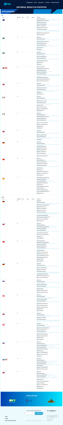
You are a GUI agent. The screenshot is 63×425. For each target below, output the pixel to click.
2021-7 (49, 115)
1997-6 (59, 203)
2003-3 (44, 170)
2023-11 (45, 297)
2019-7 (51, 115)
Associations (41, 2)
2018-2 (44, 50)
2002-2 (41, 31)
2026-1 (38, 39)
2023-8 (45, 241)
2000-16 (48, 75)
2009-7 (55, 282)
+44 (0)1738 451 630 (51, 417)
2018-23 (38, 74)
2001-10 (49, 104)
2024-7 (40, 231)
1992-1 (37, 270)
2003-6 (40, 283)
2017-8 (53, 103)
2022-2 (40, 224)
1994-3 (59, 144)
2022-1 (46, 39)
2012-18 (42, 178)
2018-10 (42, 295)
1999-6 (37, 107)
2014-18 (38, 78)
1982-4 (49, 316)
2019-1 (50, 39)
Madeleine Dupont (4, 294)
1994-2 (52, 213)
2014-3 (38, 178)
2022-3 (45, 103)
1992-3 (54, 213)
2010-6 (44, 46)
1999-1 (56, 320)
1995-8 (53, 19)
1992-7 (37, 26)
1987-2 (47, 204)
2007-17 (55, 74)
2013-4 (38, 221)
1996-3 (48, 213)
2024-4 (40, 150)
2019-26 (40, 23)
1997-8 (51, 75)
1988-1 (45, 204)
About (6, 416)
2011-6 (37, 144)
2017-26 (43, 23)
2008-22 (49, 178)
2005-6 (42, 229)
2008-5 (51, 30)
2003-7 (40, 109)
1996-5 (37, 88)
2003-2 (38, 31)
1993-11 (57, 75)
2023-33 (38, 71)
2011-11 (42, 78)
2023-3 (42, 231)
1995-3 (57, 144)
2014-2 (38, 40)
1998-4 (55, 315)
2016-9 (48, 227)
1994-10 (55, 19)
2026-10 (38, 159)
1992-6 (60, 19)
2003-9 (53, 346)
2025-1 (38, 117)
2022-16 (40, 71)
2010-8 (42, 159)
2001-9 (44, 283)
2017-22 (48, 71)
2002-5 (42, 109)
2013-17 (45, 74)
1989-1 (37, 214)
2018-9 (42, 97)
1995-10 (38, 67)
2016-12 (56, 248)
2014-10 (38, 216)
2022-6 (38, 84)
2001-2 (42, 336)
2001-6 (51, 144)
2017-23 (38, 69)
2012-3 (42, 30)
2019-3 (38, 356)
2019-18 (42, 117)
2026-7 (38, 295)
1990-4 (58, 213)
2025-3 (38, 170)
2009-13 (46, 190)
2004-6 (40, 330)
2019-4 (40, 50)
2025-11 (40, 241)
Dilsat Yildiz (4, 240)
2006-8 (40, 142)
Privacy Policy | (50, 419)
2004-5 (47, 104)
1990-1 (45, 316)
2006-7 (44, 97)
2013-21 (40, 178)
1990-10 (40, 145)
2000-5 (51, 91)
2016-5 (38, 123)
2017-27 (52, 243)
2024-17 (40, 243)
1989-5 (40, 135)
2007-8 (55, 133)
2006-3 (57, 133)
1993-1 (59, 31)
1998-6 (58, 320)
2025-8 (38, 28)
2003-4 (44, 315)
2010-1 (55, 90)
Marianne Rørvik (4, 371)
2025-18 (38, 243)
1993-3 (39, 316)
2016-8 (56, 297)
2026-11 (38, 297)
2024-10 (42, 241)
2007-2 (53, 30)
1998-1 (44, 213)
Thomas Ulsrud (4, 130)
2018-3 (51, 103)
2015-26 (50, 71)
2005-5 (38, 283)
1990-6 (37, 33)
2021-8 (46, 301)
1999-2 (47, 31)
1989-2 (47, 316)
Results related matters (10, 420)
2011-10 (38, 104)
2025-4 (38, 103)
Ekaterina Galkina (4, 358)
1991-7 (37, 145)
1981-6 (45, 214)
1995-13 (53, 75)
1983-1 (37, 276)
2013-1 (40, 40)
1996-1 (53, 31)
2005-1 (57, 30)
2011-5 (44, 212)
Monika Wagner (4, 263)
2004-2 (38, 109)
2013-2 (48, 90)
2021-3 (40, 42)
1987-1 (39, 214)
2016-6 (57, 39)
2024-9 (40, 374)
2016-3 (40, 282)
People (35, 2)
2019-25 (43, 71)
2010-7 (40, 144)
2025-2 (38, 187)
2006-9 (42, 19)
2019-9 (44, 180)
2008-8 (44, 144)
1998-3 (49, 31)
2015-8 (57, 103)
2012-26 (47, 74)
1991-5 (41, 204)
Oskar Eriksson (4, 37)
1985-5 (52, 204)
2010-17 (50, 74)
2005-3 (49, 144)
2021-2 (38, 111)
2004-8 (51, 298)
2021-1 (48, 39)
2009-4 (48, 30)
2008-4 (50, 212)
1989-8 (37, 76)
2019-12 (49, 248)
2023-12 (43, 243)
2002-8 (42, 285)
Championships (30, 2)
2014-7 (38, 212)
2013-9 (38, 183)
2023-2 (40, 180)
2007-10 (40, 19)
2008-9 (46, 203)
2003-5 (44, 91)
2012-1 (40, 46)
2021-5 (40, 117)
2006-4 (38, 162)
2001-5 (53, 203)
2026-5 (38, 115)
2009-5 (44, 216)
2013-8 (40, 212)
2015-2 (40, 133)
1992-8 (40, 88)
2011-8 (42, 190)
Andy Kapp (3, 141)
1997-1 (51, 31)
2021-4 (38, 90)
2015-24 (51, 180)
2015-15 (58, 248)
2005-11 (57, 212)
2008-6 (38, 19)
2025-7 (38, 42)
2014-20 (43, 69)
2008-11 (55, 377)
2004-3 (45, 320)
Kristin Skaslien (4, 223)
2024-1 (42, 39)
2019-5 (49, 103)
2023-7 (42, 301)
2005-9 (45, 104)
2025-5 (40, 39)
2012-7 (40, 190)
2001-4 (49, 91)
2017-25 (40, 207)
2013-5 (38, 46)
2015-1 (59, 39)
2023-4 (42, 103)
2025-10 (40, 115)
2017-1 (40, 111)
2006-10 (57, 74)
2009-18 (52, 74)
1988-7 (37, 152)
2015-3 (44, 90)
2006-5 (44, 55)
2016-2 (42, 90)
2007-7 (52, 212)
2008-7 (50, 364)
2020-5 (40, 387)
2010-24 (45, 78)
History (6, 418)
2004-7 (40, 101)
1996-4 (37, 204)
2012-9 (44, 119)
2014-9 (38, 342)
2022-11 (47, 241)
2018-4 (42, 140)
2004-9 (39, 75)
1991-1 (56, 213)
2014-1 (42, 133)
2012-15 (42, 249)
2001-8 (49, 315)
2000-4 (40, 213)
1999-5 (59, 133)
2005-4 (59, 166)
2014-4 (59, 103)
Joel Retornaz (4, 96)
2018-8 (53, 115)
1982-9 (40, 76)
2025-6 (38, 35)
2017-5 (46, 227)
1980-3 (47, 214)
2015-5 (38, 328)
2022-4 (42, 150)
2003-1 (42, 289)
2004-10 (40, 285)
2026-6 (38, 97)
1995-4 (40, 204)
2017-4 (38, 30)
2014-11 (58, 231)
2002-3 (47, 91)
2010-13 (40, 183)
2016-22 (45, 23)
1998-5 (57, 203)
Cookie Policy (49, 420)
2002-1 (49, 84)
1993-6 (57, 19)
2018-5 (42, 50)
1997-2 (55, 144)
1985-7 (39, 148)
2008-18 (47, 78)
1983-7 (43, 214)
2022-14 (38, 23)
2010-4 (47, 178)
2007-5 (53, 364)
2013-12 (38, 121)
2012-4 (46, 133)
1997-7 (49, 19)
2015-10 (58, 115)
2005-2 (42, 57)
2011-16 (38, 21)
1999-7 (53, 144)
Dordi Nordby (4, 313)
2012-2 (51, 90)
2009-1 (46, 46)
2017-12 (54, 297)
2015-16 (44, 245)
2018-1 (53, 39)
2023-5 (44, 39)
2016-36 (40, 69)
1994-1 (57, 31)
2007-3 (42, 170)
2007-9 (51, 190)
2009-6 (42, 144)
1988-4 (39, 270)
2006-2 (40, 57)
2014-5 (42, 84)
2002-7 (42, 283)
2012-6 (40, 216)
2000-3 (51, 315)
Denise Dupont (4, 323)
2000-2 (45, 31)
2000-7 (47, 285)
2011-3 (44, 40)
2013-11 (38, 203)
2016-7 (55, 103)
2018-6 (40, 84)
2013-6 (40, 30)
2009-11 (47, 374)
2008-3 (38, 61)
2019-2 (38, 50)
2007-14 (38, 320)
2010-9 (44, 190)
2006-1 (55, 30)
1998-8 (42, 142)
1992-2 (38, 318)
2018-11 (49, 231)
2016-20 (40, 74)
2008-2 (42, 44)
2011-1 (37, 44)
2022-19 (45, 243)
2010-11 (40, 104)
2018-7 (49, 301)
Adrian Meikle (4, 66)
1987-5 (37, 148)
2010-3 (46, 30)
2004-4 (38, 167)
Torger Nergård (4, 83)
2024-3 (42, 115)
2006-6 (47, 298)
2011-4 (44, 30)
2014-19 (43, 74)
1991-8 (41, 88)
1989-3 (43, 204)
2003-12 (41, 75)
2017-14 (51, 231)
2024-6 (40, 28)
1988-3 (42, 135)
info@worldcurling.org (53, 416)
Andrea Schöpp (4, 200)
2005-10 (45, 19)
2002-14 (43, 75)
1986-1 (41, 214)
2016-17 (54, 243)
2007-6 (38, 229)
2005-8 (57, 364)
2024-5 (40, 301)
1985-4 (44, 135)
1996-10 (51, 19)
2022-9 (40, 97)
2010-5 (40, 21)
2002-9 (44, 229)
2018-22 (45, 71)
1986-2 (50, 204)
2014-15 (38, 249)
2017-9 (55, 115)
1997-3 (46, 213)
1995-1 (55, 31)
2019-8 (40, 140)
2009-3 (57, 90)
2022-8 (44, 231)
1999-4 (53, 315)
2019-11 (51, 297)
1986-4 (37, 219)
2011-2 (42, 46)
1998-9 (47, 19)
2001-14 (46, 75)
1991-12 (59, 75)
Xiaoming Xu (4, 158)
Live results (47, 2)
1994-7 (55, 75)
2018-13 (51, 248)
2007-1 (49, 78)
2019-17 (48, 243)
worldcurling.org (55, 2)
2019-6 (38, 137)
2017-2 (55, 39)
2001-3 (43, 31)
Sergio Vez (3, 177)
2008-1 (52, 166)
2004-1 (44, 57)
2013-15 (40, 78)
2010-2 (44, 84)
